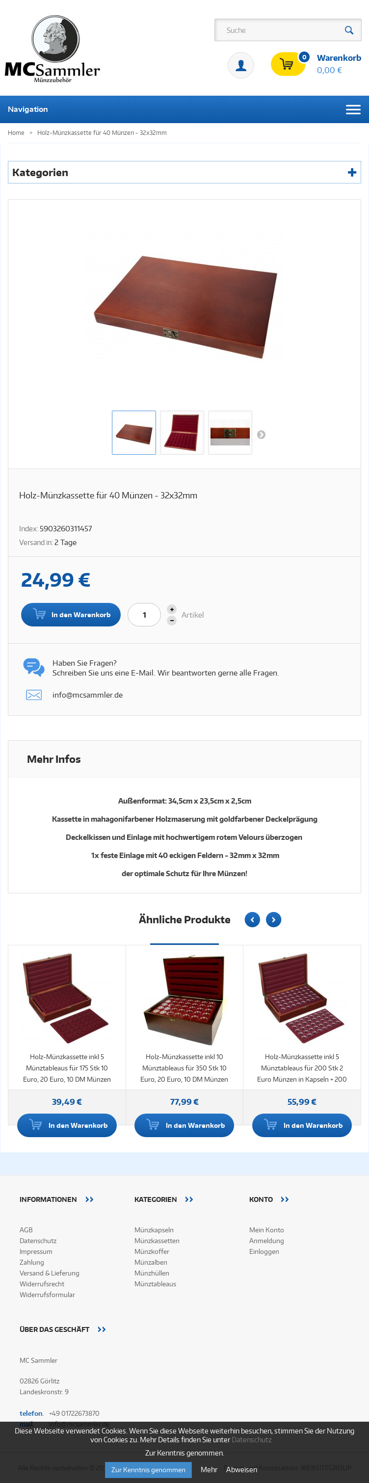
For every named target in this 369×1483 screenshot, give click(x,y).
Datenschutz (38, 1241)
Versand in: (36, 542)
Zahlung (32, 1262)
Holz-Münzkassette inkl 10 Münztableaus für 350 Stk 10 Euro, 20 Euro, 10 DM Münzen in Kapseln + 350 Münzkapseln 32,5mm (184, 1079)
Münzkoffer (151, 1251)
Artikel (193, 615)
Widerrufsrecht (42, 1284)
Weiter (261, 434)
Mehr (210, 1469)
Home (16, 132)
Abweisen (241, 1469)
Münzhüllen (151, 1273)
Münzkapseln (154, 1230)
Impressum (36, 1251)
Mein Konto (241, 65)
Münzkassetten (157, 1241)
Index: (28, 528)
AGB (26, 1230)
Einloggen (264, 1251)
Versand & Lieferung (49, 1273)
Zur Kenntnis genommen (148, 1470)
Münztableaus (155, 1284)
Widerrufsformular (47, 1295)
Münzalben (150, 1262)
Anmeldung (266, 1241)
